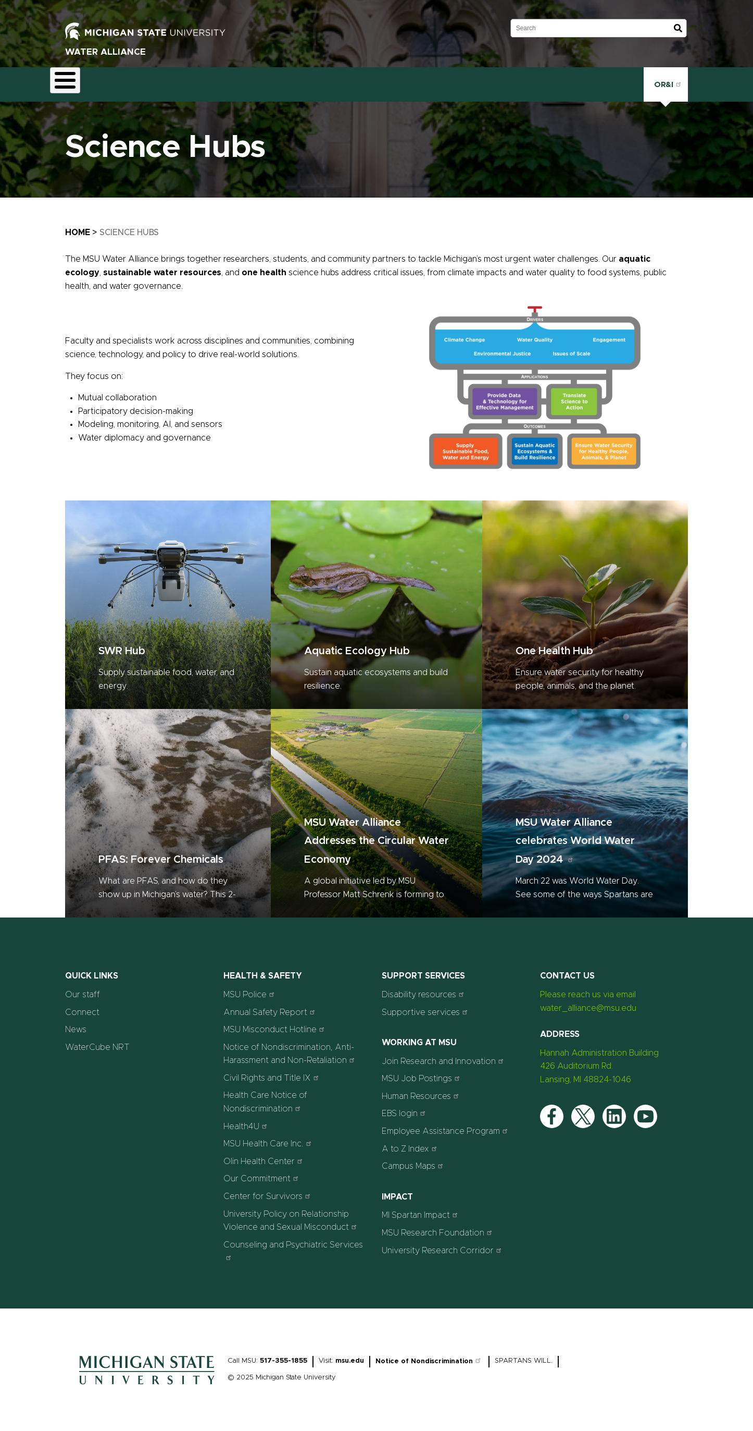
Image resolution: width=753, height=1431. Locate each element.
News (75, 1023)
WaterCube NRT (97, 1041)
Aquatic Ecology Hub (357, 645)
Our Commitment (262, 1172)
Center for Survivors (268, 1189)
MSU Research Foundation (438, 1226)
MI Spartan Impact (421, 1209)
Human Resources (421, 1089)
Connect (467, 81)
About (71, 81)
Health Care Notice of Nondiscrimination (265, 1096)
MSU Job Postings (422, 1072)
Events (347, 81)
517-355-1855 (283, 1354)
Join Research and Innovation (444, 1054)
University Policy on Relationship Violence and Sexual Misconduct (291, 1215)
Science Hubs (126, 81)
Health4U (246, 1120)
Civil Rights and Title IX (272, 1071)
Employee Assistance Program (446, 1124)
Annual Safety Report (270, 1005)
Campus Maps (414, 1160)
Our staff (82, 988)
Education (187, 81)
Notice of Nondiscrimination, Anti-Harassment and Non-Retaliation (290, 1048)
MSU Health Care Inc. (268, 1137)
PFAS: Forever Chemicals (160, 854)
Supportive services (426, 1005)
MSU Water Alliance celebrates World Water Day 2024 (575, 835)
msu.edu (349, 1354)
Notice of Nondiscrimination (429, 1355)
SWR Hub (121, 645)
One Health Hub (554, 645)
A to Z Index (411, 1142)
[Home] (147, 1381)
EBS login (405, 1107)
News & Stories (406, 81)
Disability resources (424, 988)
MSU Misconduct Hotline (275, 1023)
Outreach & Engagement (270, 81)
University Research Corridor (443, 1244)
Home (77, 227)
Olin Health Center (264, 1155)
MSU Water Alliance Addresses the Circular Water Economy (376, 835)
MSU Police (250, 988)
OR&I (665, 81)
